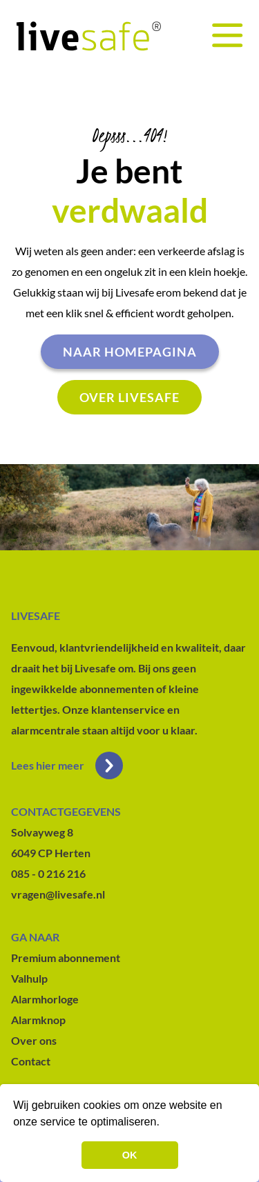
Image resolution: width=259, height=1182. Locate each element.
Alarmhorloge (45, 998)
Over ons (34, 1040)
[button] (164, 1123)
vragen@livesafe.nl (58, 894)
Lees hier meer (67, 765)
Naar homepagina (130, 351)
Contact (30, 1061)
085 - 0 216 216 (48, 873)
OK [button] (129, 1155)
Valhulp (29, 978)
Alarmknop (38, 1019)
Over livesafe (129, 397)
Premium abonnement (65, 957)
